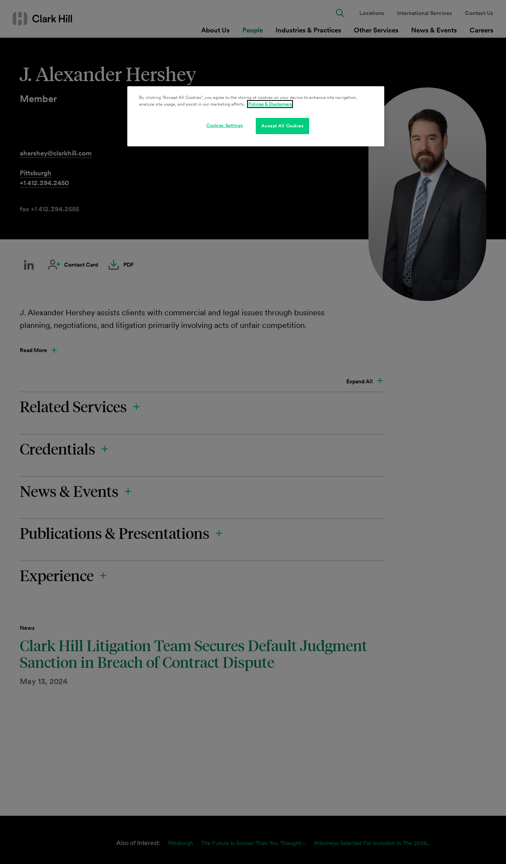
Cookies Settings (224, 125)
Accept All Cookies (282, 126)
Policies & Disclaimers (270, 104)
